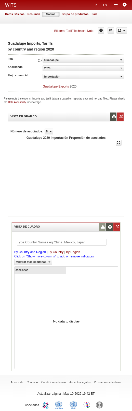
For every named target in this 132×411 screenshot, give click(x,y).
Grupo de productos (74, 14)
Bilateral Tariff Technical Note (74, 31)
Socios (50, 14)
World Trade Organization (87, 405)
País (94, 14)
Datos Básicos (14, 14)
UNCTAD (60, 405)
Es (105, 5)
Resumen (34, 14)
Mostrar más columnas (33, 261)
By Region (73, 252)
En (95, 5)
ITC (46, 405)
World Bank (101, 405)
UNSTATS (73, 405)
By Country (55, 252)
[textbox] (62, 242)
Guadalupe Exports (56, 86)
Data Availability (17, 102)
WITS (11, 5)
